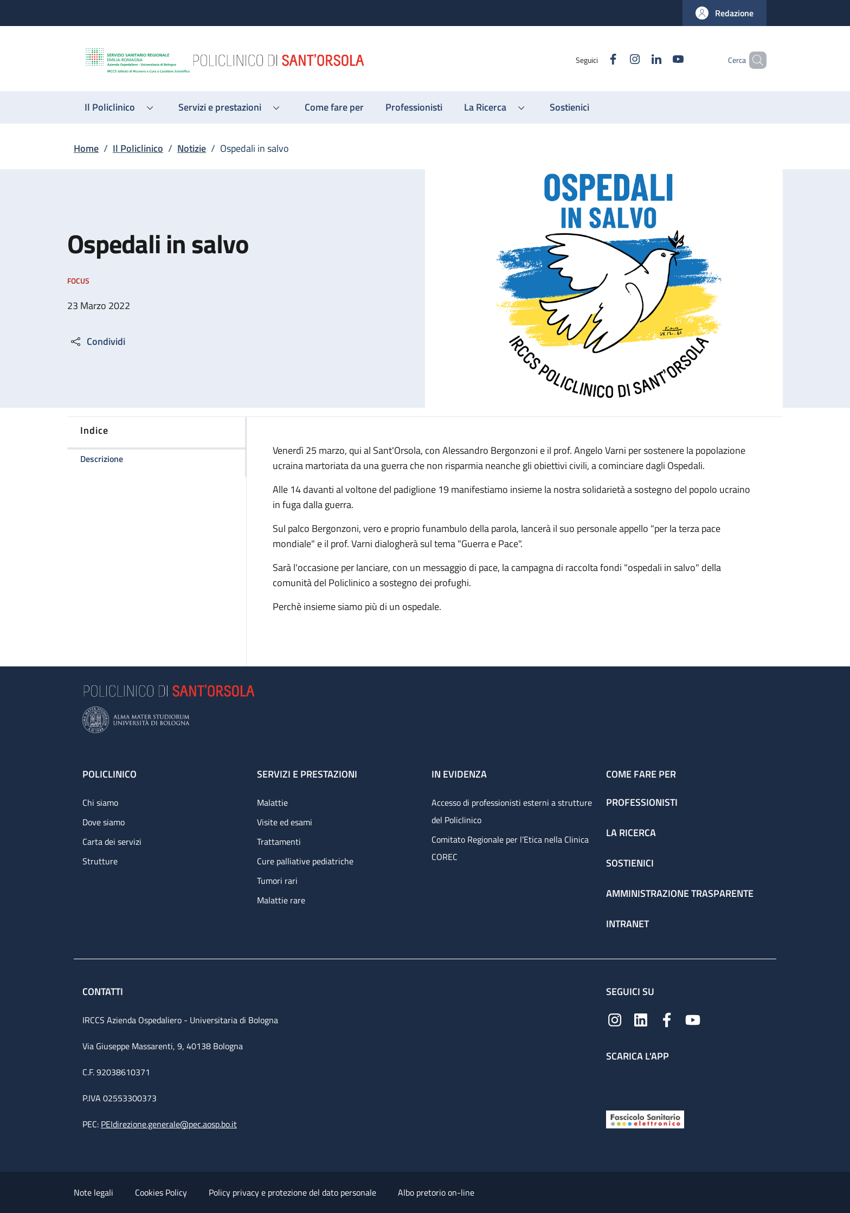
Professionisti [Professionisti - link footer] (642, 802)
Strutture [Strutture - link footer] (100, 861)
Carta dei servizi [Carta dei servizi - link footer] (111, 841)
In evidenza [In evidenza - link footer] (459, 774)
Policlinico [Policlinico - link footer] (109, 774)
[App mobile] (614, 1083)
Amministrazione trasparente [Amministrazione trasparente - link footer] (680, 893)
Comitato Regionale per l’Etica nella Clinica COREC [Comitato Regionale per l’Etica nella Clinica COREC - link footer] (510, 848)
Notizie (191, 148)
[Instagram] (616, 60)
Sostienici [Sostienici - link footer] (630, 863)
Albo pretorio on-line (436, 1192)
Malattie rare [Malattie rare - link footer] (281, 900)
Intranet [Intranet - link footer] (627, 923)
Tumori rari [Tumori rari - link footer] (277, 880)
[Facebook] (595, 60)
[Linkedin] (638, 60)
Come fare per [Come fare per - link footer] (641, 774)
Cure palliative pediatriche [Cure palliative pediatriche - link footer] (305, 861)
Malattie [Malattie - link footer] (272, 802)
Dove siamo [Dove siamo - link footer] (103, 822)
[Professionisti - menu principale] (414, 107)
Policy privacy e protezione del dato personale (292, 1192)
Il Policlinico (138, 148)
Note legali (93, 1192)
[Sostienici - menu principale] (569, 107)
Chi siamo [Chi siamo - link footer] (100, 802)
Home (86, 148)
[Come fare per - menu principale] (334, 107)
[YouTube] (660, 60)
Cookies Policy (161, 1192)
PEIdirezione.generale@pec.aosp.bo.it (169, 1124)
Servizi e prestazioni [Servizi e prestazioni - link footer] (307, 774)
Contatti (103, 991)
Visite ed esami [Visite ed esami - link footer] (284, 822)
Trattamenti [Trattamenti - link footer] (279, 841)
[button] (724, 13)
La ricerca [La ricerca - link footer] (631, 832)
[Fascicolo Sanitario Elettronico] (645, 1118)
